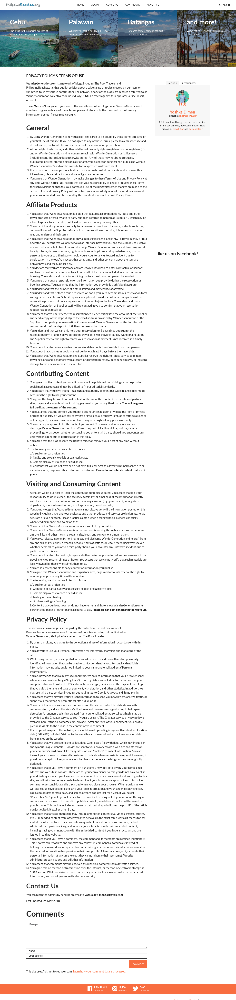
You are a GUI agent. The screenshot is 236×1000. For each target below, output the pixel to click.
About (95, 4)
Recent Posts (189, 83)
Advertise (153, 4)
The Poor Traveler (188, 115)
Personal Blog (195, 129)
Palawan (88, 38)
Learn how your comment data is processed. (99, 971)
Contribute (132, 4)
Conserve (112, 4)
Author (172, 83)
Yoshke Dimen (182, 112)
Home (80, 4)
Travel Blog (178, 129)
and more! (206, 38)
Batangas (147, 38)
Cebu (29, 38)
